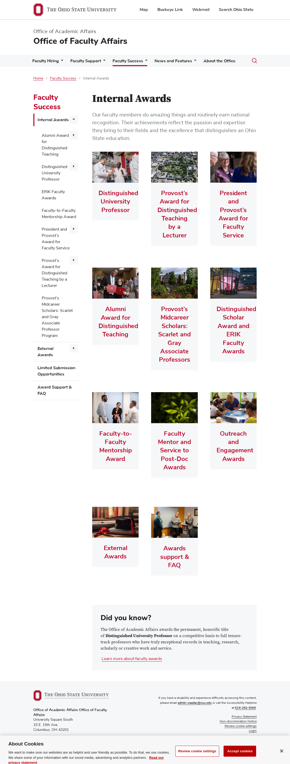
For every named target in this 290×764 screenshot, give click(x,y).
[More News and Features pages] (194, 62)
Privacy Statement (244, 717)
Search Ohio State (236, 10)
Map (144, 10)
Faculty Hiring (45, 61)
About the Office (219, 61)
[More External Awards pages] (74, 348)
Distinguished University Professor (54, 173)
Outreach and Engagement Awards (233, 446)
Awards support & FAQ (174, 557)
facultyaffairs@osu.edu (52, 744)
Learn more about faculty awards (132, 659)
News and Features (173, 61)
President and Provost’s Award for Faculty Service (56, 238)
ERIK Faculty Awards (53, 195)
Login (253, 731)
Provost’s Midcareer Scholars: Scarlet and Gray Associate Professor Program (57, 317)
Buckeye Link (170, 10)
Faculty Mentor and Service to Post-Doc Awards (174, 450)
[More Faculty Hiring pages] (61, 62)
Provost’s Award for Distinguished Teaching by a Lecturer (54, 273)
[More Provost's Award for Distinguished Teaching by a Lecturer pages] (74, 260)
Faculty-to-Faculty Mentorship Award (59, 213)
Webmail (200, 10)
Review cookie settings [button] (241, 726)
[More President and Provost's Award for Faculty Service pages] (74, 229)
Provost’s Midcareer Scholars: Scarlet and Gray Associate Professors (174, 334)
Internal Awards (53, 120)
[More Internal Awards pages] (74, 119)
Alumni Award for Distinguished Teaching (55, 144)
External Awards (45, 352)
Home (38, 78)
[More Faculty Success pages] (145, 62)
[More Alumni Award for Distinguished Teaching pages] (74, 135)
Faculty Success (128, 61)
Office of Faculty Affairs (80, 41)
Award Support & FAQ (55, 390)
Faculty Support (85, 61)
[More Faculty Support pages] (103, 62)
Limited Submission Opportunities (56, 371)
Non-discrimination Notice (238, 721)
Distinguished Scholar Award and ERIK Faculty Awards (233, 330)
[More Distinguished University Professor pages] (74, 166)
